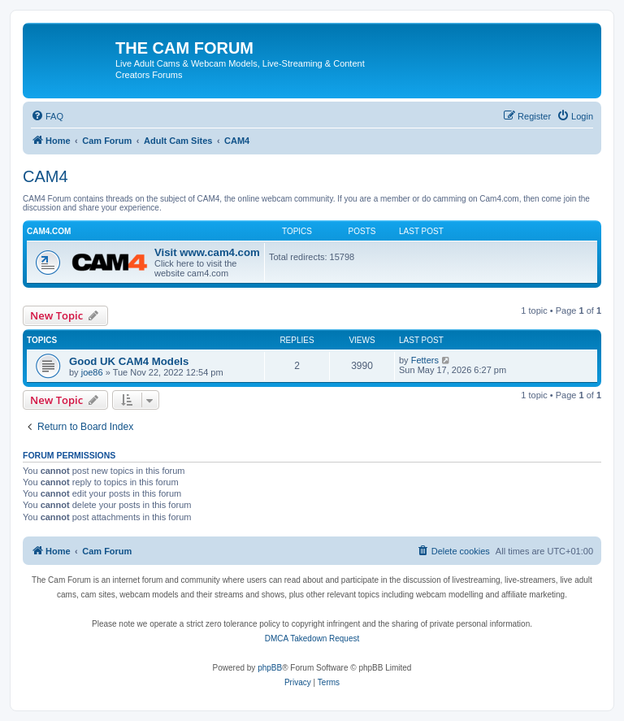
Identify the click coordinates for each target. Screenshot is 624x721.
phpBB (270, 667)
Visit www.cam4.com (207, 252)
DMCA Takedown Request (312, 638)
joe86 (92, 372)
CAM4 (45, 176)
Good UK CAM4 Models (128, 361)
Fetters (425, 360)
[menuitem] (47, 116)
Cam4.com (49, 231)
